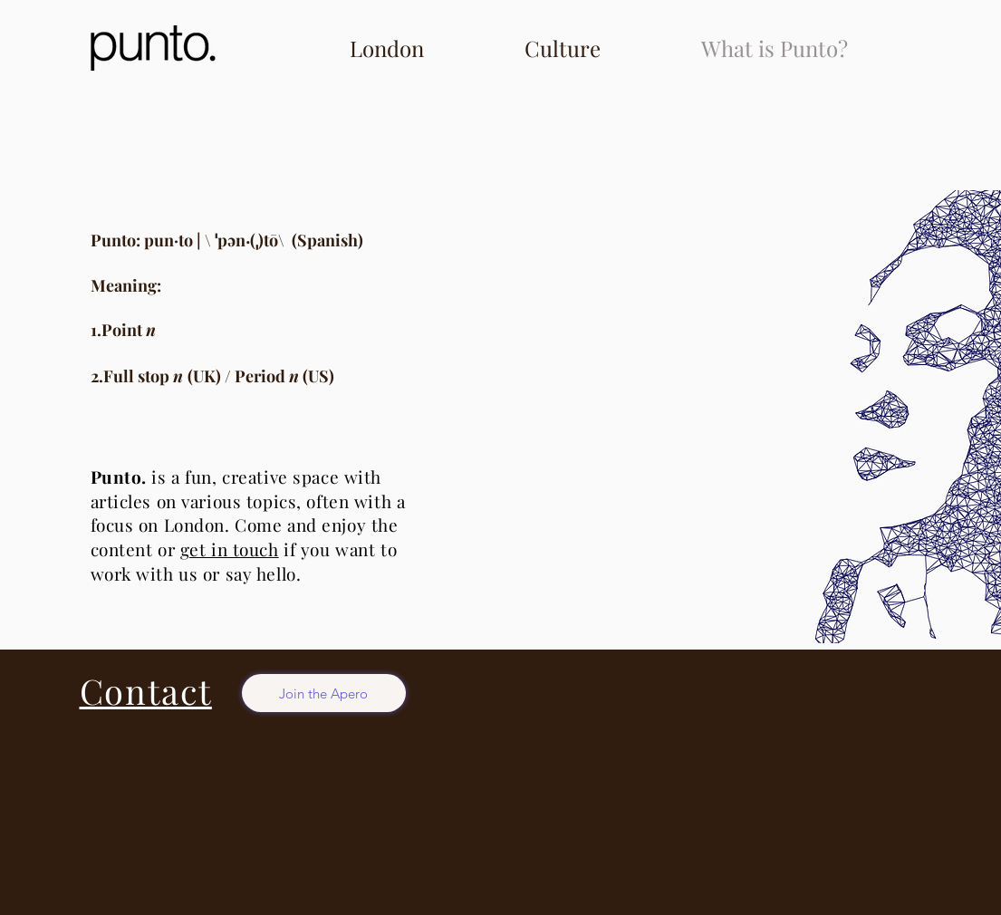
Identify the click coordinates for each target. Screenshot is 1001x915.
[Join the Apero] (324, 693)
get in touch (229, 549)
